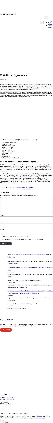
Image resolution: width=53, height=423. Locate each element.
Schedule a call (6, 329)
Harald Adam (11, 280)
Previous (24, 189)
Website (2, 229)
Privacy (26, 413)
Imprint (21, 413)
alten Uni (6, 86)
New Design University (14, 187)
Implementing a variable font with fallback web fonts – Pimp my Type (26, 291)
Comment (3, 198)
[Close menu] (46, 17)
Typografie (3, 79)
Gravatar (9, 236)
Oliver (9, 304)
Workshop (30, 187)
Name (2, 215)
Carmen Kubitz (12, 267)
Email (2, 222)
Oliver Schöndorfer (13, 254)
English (2, 420)
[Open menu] (42, 22)
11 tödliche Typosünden (18, 92)
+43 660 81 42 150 (9, 397)
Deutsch (2, 422)
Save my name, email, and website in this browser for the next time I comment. (23, 239)
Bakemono (39, 416)
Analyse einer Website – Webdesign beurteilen (29, 280)
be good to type (40, 418)
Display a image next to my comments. (15, 236)
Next (29, 189)
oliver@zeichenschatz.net (7, 399)
